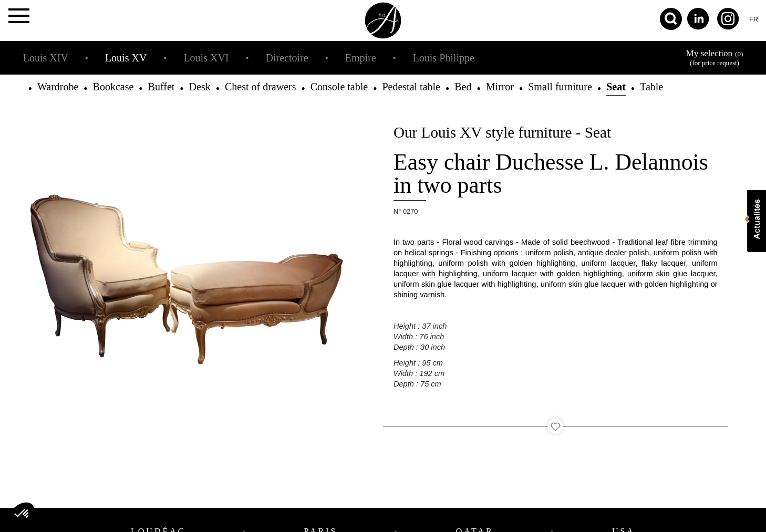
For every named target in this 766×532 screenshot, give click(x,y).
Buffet (161, 86)
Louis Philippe (443, 58)
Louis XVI (206, 58)
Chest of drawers (260, 86)
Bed (462, 86)
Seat (616, 86)
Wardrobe (57, 86)
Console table (339, 86)
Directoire (287, 58)
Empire (360, 58)
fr (753, 19)
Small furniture (560, 86)
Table (651, 86)
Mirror (500, 86)
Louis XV (126, 58)
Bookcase (113, 86)
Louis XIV (45, 58)
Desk (200, 86)
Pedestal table (411, 86)
